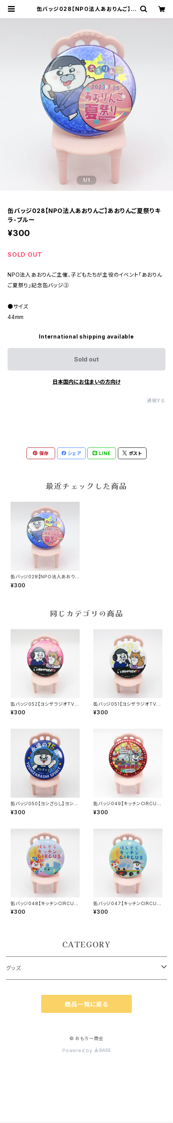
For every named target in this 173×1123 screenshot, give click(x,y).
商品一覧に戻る (86, 1004)
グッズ (13, 968)
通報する (156, 400)
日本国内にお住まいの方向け (86, 381)
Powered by (86, 1050)
